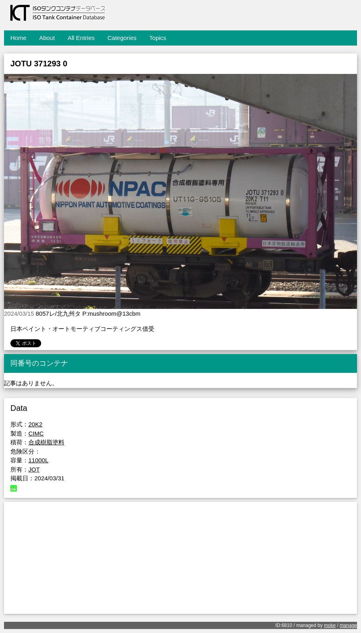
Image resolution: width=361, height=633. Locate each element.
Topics (157, 37)
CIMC (36, 433)
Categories (122, 37)
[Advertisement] (180, 558)
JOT (34, 469)
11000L (38, 460)
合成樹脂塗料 (46, 442)
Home (18, 37)
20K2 (35, 424)
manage (348, 625)
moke (329, 625)
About (47, 37)
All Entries (81, 37)
